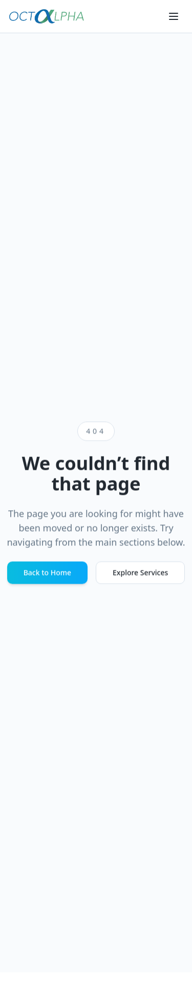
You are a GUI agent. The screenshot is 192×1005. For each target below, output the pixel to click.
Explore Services (140, 573)
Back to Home (47, 573)
